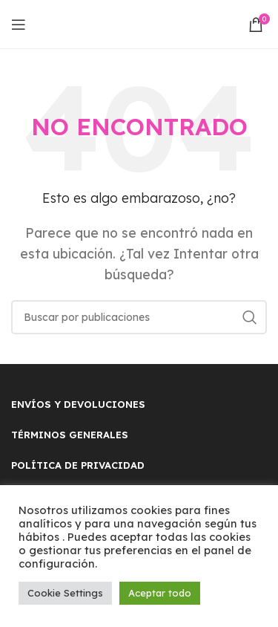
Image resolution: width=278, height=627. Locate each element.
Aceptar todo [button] (159, 593)
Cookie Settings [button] (65, 593)
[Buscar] (139, 317)
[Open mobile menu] (18, 24)
